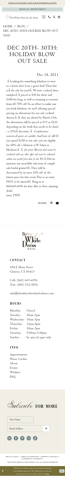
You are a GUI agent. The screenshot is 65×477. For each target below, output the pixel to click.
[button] (44, 17)
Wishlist (15, 372)
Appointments (18, 355)
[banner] (33, 241)
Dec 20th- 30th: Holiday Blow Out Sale (30, 33)
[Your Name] (21, 420)
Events (14, 368)
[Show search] (54, 17)
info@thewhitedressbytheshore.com (32, 293)
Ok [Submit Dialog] (62, 472)
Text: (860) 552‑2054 (24, 285)
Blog (21, 26)
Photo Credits (18, 359)
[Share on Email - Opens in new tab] (57, 203)
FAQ (13, 377)
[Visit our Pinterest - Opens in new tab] (22, 439)
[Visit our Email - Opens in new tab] (29, 439)
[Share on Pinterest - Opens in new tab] (51, 203)
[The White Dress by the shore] (21, 17)
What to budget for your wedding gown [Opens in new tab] (32, 3)
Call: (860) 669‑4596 (23, 280)
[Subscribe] (46, 429)
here (47, 475)
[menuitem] (44, 17)
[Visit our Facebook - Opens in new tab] (16, 439)
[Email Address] (28, 429)
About (14, 363)
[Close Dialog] (3, 472)
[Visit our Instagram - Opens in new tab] (9, 439)
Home (7, 26)
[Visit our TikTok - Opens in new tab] (35, 439)
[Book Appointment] (32, 10)
